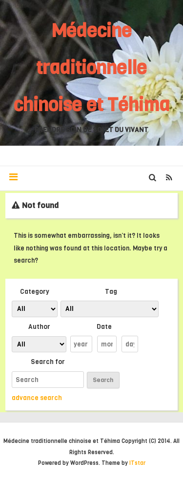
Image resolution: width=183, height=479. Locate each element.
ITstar (137, 463)
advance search (37, 397)
